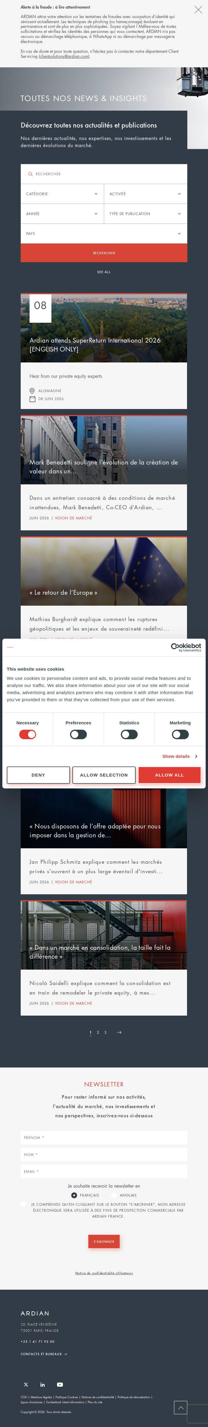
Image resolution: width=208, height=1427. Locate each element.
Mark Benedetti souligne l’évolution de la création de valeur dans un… (104, 466)
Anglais (128, 1195)
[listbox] (62, 194)
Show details (176, 756)
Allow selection (104, 774)
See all (103, 271)
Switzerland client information (65, 1402)
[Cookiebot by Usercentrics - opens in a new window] (175, 647)
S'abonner (104, 1241)
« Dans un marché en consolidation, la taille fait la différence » (100, 951)
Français (89, 1195)
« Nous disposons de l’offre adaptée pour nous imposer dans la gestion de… (95, 830)
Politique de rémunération (134, 1397)
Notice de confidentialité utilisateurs (104, 1272)
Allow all (169, 774)
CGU (24, 1397)
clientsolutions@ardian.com (64, 56)
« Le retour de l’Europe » (64, 592)
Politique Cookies (67, 1397)
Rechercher (104, 252)
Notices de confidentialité (98, 1397)
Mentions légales (41, 1397)
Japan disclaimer (32, 1402)
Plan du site (95, 1402)
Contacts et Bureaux (41, 1353)
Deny (38, 774)
